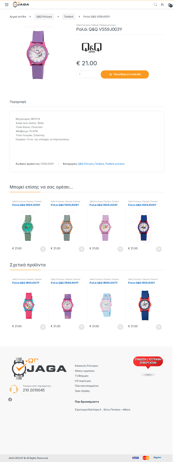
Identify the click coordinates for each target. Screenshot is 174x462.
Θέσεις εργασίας (85, 370)
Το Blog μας (82, 375)
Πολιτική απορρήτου (87, 385)
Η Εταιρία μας (83, 380)
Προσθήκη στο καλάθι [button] (43, 249)
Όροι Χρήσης (82, 390)
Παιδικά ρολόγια (107, 25)
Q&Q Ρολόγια (44, 16)
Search (155, 4)
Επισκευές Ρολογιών (86, 365)
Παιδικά (68, 16)
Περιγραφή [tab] (18, 102)
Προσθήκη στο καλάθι (127, 74)
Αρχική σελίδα (18, 16)
